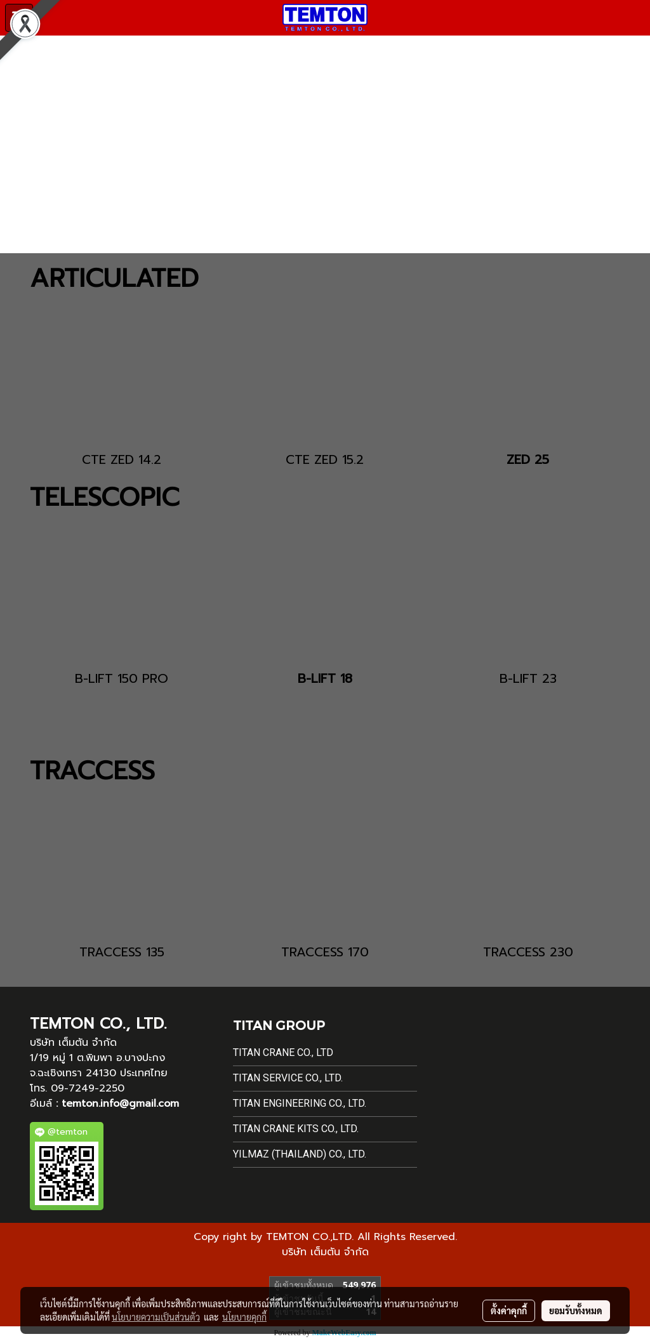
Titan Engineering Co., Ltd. (299, 1103)
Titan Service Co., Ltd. (288, 1078)
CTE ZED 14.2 (121, 459)
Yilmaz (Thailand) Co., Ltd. (299, 1154)
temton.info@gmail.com (120, 1103)
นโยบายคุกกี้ (244, 1317)
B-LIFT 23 (528, 678)
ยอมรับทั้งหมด (575, 1310)
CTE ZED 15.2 (325, 459)
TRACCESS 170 (325, 951)
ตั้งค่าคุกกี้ (509, 1310)
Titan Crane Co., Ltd (283, 1052)
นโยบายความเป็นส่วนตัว (156, 1317)
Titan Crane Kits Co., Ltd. (296, 1129)
